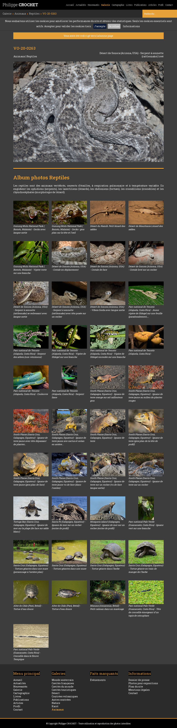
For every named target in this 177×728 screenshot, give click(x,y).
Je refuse (114, 26)
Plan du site (135, 686)
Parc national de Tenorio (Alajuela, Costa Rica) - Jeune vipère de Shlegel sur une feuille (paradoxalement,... (145, 311)
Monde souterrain (63, 680)
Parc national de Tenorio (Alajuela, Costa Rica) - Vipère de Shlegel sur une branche (69, 354)
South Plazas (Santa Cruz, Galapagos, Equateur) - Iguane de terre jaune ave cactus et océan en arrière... (69, 439)
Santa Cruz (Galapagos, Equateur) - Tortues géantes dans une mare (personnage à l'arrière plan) (30, 568)
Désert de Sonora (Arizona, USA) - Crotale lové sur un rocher (145, 268)
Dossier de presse (139, 680)
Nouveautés (93, 4)
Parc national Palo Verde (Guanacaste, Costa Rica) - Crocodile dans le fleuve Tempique (26, 654)
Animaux (19, 56)
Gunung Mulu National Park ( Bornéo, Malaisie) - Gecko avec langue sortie (29, 229)
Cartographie (118, 4)
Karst (55, 706)
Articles (152, 4)
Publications (140, 4)
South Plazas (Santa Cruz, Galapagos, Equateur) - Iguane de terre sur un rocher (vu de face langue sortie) (107, 482)
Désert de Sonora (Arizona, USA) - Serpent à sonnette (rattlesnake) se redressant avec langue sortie (30, 311)
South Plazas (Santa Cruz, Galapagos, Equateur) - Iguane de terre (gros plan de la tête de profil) (145, 439)
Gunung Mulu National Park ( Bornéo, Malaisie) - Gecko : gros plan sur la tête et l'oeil (68, 229)
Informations (131, 26)
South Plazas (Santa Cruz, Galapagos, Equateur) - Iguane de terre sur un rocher (145, 481)
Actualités (81, 4)
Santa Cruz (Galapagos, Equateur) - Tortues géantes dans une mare (69, 567)
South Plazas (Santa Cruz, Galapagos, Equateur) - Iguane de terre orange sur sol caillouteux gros (107, 395)
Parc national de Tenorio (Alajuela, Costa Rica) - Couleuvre (30, 392)
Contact (169, 4)
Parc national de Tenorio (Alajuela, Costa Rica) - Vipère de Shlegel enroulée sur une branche (107, 354)
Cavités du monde (62, 686)
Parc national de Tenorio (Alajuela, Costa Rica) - (141, 352)
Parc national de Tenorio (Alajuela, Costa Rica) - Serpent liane (68, 394)
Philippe (20, 4)
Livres (129, 4)
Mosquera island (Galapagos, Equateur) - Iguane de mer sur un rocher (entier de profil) (107, 525)
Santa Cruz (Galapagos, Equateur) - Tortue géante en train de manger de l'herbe (145, 568)
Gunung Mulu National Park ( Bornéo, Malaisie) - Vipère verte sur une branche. (29, 270)
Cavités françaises (63, 683)
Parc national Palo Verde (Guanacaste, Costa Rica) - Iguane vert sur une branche (145, 525)
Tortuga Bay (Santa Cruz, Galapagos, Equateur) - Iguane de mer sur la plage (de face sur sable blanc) (31, 526)
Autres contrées (61, 699)
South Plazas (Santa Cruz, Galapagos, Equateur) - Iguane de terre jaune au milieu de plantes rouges (145, 395)
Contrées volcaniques (65, 696)
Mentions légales (139, 689)
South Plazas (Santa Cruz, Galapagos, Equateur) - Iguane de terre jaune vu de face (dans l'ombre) (69, 482)
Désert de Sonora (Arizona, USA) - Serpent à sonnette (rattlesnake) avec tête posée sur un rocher (69, 311)
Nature (56, 703)
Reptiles (32, 56)
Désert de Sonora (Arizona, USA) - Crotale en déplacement (69, 268)
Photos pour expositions (143, 683)
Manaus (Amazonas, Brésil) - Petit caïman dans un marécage (107, 607)
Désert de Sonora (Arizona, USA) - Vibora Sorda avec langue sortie (107, 308)
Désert (56, 693)
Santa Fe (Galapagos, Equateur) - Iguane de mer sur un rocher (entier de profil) (68, 525)
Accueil (70, 4)
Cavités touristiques (64, 689)
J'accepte (99, 26)
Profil (161, 4)
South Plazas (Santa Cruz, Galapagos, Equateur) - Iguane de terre (107, 438)
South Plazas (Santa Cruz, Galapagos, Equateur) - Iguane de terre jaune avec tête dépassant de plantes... (30, 439)
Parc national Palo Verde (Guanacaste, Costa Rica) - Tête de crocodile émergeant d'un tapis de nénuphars (144, 610)
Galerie (105, 4)
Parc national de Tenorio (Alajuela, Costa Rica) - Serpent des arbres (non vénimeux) (29, 354)
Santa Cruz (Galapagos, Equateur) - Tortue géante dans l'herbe (107, 567)
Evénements (98, 680)
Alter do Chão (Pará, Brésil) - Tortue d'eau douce (27, 607)
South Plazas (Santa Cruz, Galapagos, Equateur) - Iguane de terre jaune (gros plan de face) (30, 481)
